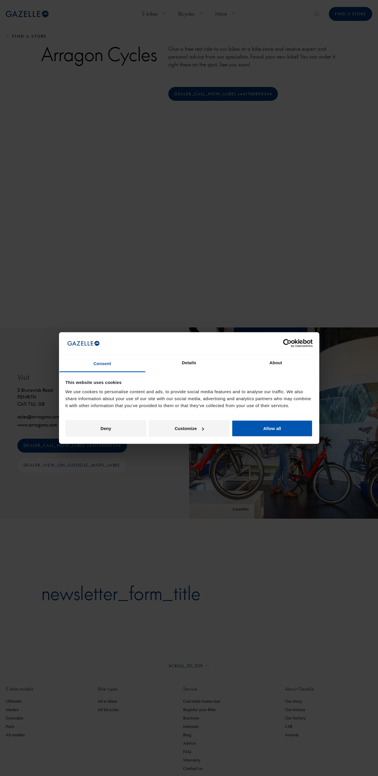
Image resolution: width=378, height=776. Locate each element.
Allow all (272, 428)
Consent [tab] (102, 363)
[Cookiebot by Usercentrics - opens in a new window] (287, 343)
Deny (105, 428)
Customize (189, 428)
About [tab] (276, 362)
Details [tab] (189, 362)
